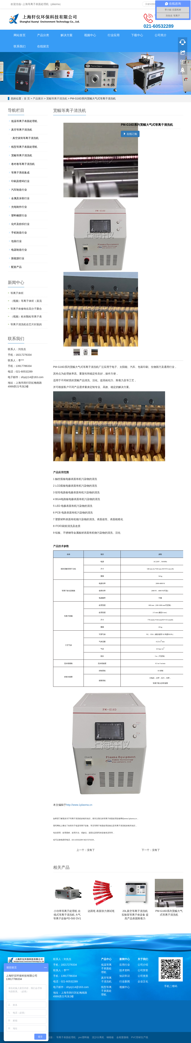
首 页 (27, 98)
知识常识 (124, 975)
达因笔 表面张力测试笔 (101, 910)
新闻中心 (124, 959)
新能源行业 (17, 258)
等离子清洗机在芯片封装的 (26, 324)
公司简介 (161, 35)
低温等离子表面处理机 (24, 121)
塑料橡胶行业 (19, 215)
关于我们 (143, 959)
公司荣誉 (143, 970)
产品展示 (38, 98)
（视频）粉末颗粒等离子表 (26, 316)
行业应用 (114, 35)
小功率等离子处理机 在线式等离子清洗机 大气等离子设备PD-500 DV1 (67, 914)
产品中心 (106, 959)
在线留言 (43, 46)
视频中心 (90, 35)
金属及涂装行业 (20, 198)
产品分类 (43, 35)
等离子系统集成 (20, 172)
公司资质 (143, 975)
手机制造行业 (19, 232)
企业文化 (143, 981)
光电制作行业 (19, 206)
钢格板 (110, 1037)
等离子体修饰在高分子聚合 (26, 308)
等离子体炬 (17, 293)
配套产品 (16, 266)
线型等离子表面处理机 (24, 146)
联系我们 (20, 46)
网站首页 (20, 35)
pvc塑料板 (83, 1037)
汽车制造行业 (19, 189)
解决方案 (67, 35)
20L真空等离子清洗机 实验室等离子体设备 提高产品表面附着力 (135, 914)
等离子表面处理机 (66, 1037)
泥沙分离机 (98, 1037)
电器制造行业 (19, 249)
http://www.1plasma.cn (79, 804)
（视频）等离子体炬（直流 (26, 300)
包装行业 (16, 241)
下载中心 (137, 35)
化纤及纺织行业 (20, 224)
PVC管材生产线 (139, 1037)
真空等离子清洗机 (21, 129)
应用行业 (124, 964)
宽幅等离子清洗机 (56, 98)
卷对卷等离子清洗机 (23, 163)
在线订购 (130, 133)
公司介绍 (143, 964)
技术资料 (124, 970)
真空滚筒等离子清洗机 (25, 138)
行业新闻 (124, 981)
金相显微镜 (122, 1037)
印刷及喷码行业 (20, 181)
